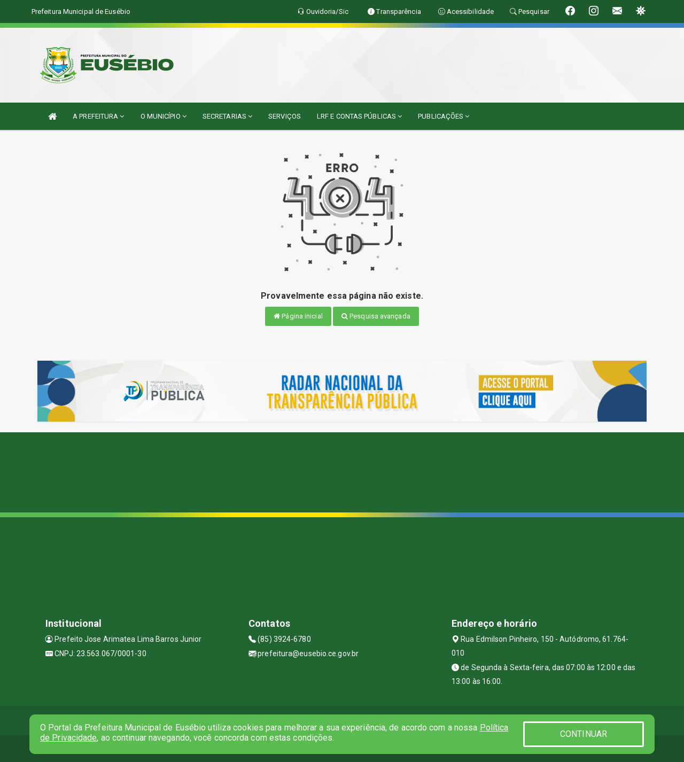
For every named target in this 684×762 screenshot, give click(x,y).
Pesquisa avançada (375, 316)
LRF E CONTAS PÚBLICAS (359, 116)
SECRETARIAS (227, 116)
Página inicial (298, 316)
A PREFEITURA (98, 116)
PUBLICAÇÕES (443, 116)
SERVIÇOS (284, 116)
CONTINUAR (583, 734)
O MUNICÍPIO (163, 116)
